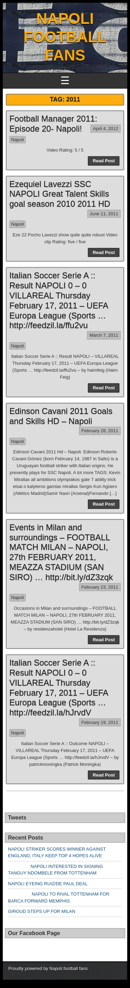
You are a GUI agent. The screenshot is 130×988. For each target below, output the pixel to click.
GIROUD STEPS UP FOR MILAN (41, 911)
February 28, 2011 (99, 430)
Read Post (104, 160)
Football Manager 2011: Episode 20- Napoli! (53, 123)
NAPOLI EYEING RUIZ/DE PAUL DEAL (48, 883)
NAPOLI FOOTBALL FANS (65, 37)
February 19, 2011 (99, 722)
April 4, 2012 (105, 128)
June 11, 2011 (104, 213)
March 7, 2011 (103, 335)
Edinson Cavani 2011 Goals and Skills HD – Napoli (61, 416)
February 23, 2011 (99, 587)
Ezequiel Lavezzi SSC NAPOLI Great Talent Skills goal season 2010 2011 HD (59, 194)
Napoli (17, 139)
